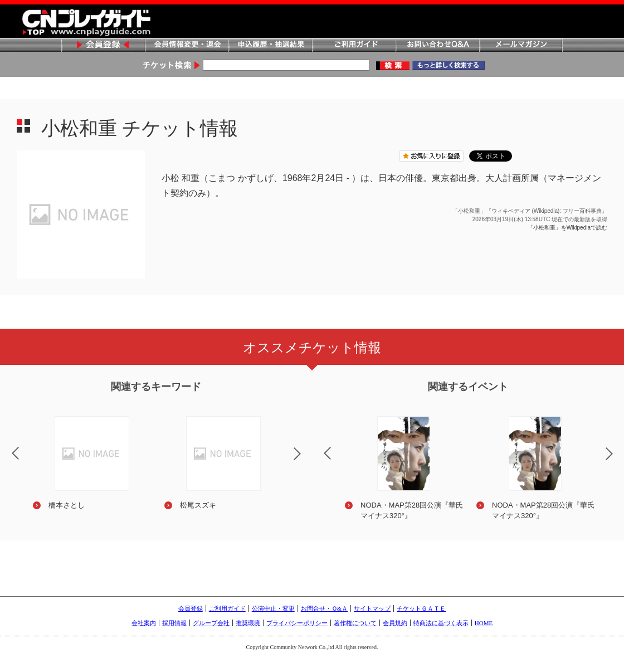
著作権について (355, 623)
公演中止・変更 (273, 608)
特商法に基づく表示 (441, 623)
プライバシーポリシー (297, 623)
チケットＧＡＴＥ (421, 608)
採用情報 (174, 623)
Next (306, 460)
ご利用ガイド (354, 45)
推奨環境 (248, 623)
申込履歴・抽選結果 (270, 45)
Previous (318, 446)
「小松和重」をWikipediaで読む (567, 228)
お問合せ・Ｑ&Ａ (324, 608)
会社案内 (143, 623)
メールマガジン (521, 45)
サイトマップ (372, 608)
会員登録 (103, 45)
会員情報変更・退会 (186, 45)
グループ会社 (211, 623)
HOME (484, 623)
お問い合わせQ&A (437, 45)
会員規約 (395, 623)
